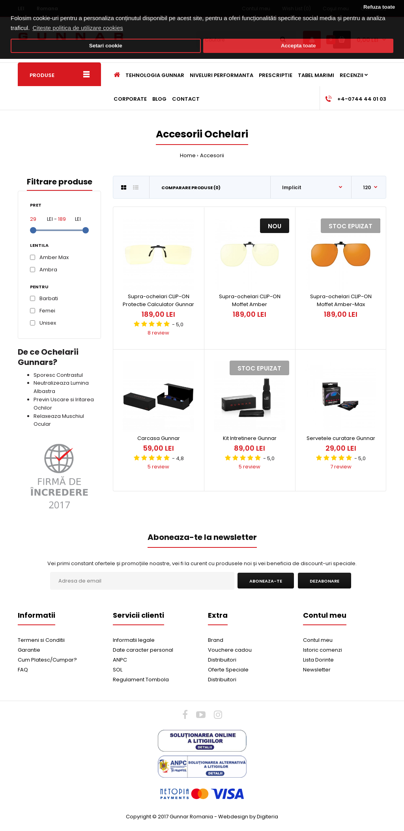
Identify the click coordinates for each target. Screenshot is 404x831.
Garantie (29, 650)
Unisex (47, 323)
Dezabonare (324, 581)
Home (188, 155)
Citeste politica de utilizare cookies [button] (78, 27)
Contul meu (318, 640)
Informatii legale (134, 640)
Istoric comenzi (322, 650)
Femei (47, 310)
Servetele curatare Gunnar (341, 438)
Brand (215, 640)
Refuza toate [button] (379, 7)
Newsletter (317, 669)
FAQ (23, 669)
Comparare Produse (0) (191, 187)
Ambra (48, 269)
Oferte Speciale (228, 669)
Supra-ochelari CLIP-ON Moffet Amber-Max (341, 300)
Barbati (48, 298)
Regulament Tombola (141, 679)
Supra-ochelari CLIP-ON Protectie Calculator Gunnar (158, 300)
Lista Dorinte (318, 660)
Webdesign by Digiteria (248, 816)
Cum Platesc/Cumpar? (47, 660)
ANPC (120, 660)
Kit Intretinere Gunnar (250, 438)
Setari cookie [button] (105, 46)
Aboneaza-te (265, 581)
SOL (117, 669)
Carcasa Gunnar (158, 438)
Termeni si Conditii (41, 640)
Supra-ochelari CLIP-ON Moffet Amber (250, 300)
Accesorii (212, 155)
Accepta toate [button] (298, 46)
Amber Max (54, 257)
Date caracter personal (143, 650)
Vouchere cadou (230, 650)
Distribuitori (222, 660)
